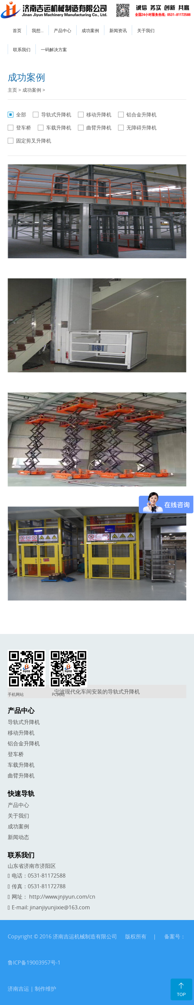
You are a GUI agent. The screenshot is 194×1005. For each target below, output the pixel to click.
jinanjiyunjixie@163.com (60, 907)
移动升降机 (98, 114)
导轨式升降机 (56, 114)
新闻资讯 (118, 30)
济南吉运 (18, 988)
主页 (12, 90)
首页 (17, 30)
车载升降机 (58, 127)
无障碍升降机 (141, 127)
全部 (21, 114)
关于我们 (146, 30)
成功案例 (90, 30)
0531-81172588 (47, 875)
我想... (37, 30)
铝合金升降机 (141, 114)
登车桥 (23, 127)
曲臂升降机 (98, 127)
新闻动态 (18, 837)
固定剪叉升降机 (33, 140)
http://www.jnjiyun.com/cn (62, 896)
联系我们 (21, 50)
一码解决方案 (54, 50)
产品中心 (62, 30)
